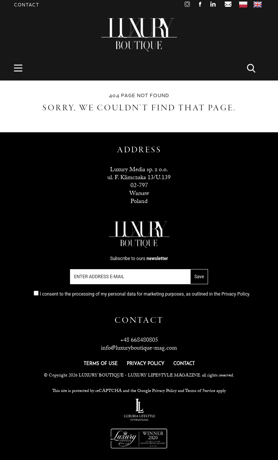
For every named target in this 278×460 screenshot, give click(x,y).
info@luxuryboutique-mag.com (139, 349)
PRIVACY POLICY (145, 364)
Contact (26, 5)
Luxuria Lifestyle (140, 410)
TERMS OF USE (101, 364)
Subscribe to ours (139, 258)
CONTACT (184, 364)
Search (255, 68)
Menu (22, 68)
